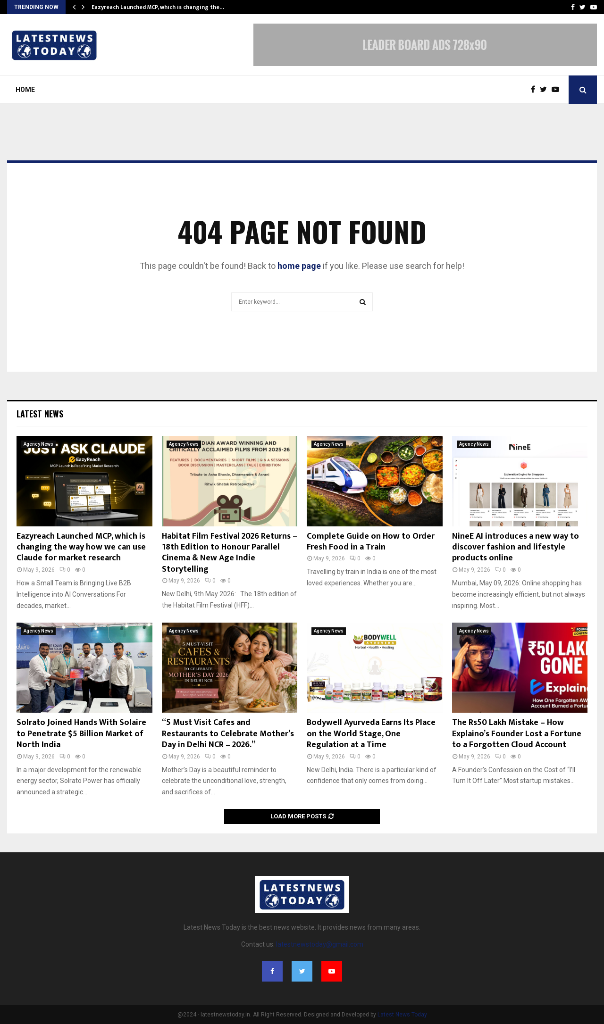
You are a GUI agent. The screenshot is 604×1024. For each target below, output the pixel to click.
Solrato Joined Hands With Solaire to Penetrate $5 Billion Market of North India (81, 734)
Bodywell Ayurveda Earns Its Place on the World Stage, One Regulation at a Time (371, 734)
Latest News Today (402, 1014)
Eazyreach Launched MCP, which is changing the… (158, 7)
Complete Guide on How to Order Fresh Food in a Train (371, 541)
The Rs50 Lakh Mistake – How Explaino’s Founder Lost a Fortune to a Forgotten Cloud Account (516, 734)
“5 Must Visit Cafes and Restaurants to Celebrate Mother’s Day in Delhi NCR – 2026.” (228, 734)
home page (299, 266)
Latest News (40, 414)
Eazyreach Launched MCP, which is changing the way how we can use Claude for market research (81, 547)
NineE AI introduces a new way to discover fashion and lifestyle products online (515, 547)
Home (25, 89)
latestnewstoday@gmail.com (319, 944)
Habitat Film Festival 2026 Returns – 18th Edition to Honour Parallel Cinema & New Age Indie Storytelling (229, 552)
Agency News (38, 444)
